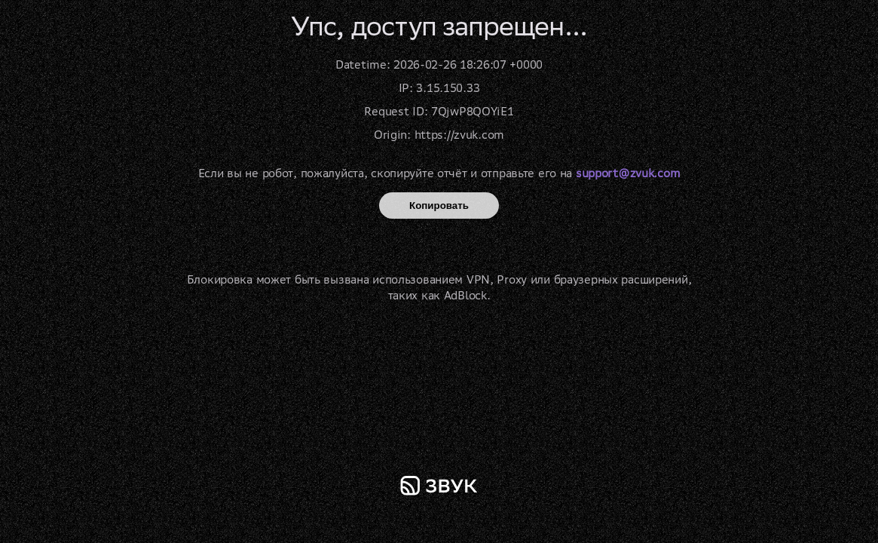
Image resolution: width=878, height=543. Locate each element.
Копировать (439, 205)
